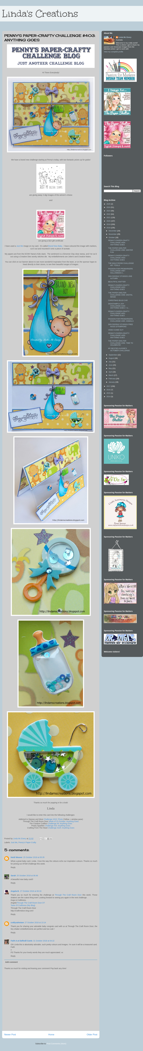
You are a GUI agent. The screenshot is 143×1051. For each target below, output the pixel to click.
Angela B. (15, 891)
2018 (109, 228)
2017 (109, 386)
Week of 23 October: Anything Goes (64, 821)
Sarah (13, 875)
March (111, 375)
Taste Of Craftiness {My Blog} (23, 905)
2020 (109, 221)
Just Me (19, 246)
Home (51, 1034)
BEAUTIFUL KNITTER (116, 282)
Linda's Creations (40, 13)
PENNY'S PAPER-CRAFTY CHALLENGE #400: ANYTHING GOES (118, 335)
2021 (109, 217)
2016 (109, 390)
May (110, 368)
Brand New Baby (55, 246)
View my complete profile (113, 52)
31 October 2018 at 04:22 (43, 941)
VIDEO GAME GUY (115, 330)
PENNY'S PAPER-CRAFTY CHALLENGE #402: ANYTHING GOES (118, 287)
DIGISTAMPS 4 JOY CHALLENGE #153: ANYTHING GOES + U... (118, 306)
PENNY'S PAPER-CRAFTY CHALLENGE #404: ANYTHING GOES (118, 242)
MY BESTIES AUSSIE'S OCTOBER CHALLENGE (119, 349)
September (113, 355)
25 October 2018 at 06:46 (27, 875)
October (112, 237)
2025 (109, 204)
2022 (109, 214)
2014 (109, 397)
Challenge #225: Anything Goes (61, 828)
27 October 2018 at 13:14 (35, 922)
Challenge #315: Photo (53, 819)
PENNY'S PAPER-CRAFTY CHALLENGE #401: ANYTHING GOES (118, 313)
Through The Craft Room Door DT (31, 903)
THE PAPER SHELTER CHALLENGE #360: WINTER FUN (120, 250)
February (112, 379)
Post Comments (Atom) (56, 1044)
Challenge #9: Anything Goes (60, 823)
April (111, 372)
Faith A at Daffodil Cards (21, 941)
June (111, 365)
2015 (109, 393)
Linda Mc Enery (125, 37)
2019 (109, 224)
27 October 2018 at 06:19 (30, 891)
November (113, 234)
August (112, 358)
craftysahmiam (17, 922)
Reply (13, 867)
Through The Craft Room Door (68, 895)
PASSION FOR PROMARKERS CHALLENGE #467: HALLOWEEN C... (120, 271)
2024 (109, 207)
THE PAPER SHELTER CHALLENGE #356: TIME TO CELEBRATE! (120, 343)
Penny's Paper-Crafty (27, 842)
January (112, 382)
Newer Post (10, 1034)
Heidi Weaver (16, 857)
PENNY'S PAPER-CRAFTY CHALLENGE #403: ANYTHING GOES (118, 258)
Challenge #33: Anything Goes (57, 826)
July (110, 362)
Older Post (92, 1034)
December (113, 231)
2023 (109, 211)
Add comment (11, 962)
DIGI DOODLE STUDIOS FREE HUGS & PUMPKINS (120, 325)
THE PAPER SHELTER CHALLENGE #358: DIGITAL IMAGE (120, 295)
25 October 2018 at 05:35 (34, 857)
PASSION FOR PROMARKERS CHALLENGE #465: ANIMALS (121, 320)
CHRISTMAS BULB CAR (117, 300)
